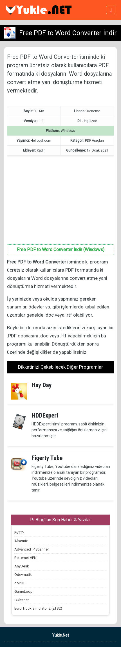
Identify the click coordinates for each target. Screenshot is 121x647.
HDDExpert (45, 415)
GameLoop (23, 591)
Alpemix (21, 541)
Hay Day (41, 385)
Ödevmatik (23, 574)
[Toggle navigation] (110, 10)
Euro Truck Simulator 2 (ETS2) (38, 608)
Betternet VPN (25, 558)
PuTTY (19, 532)
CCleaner (21, 600)
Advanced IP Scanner (31, 549)
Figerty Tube (47, 457)
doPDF (19, 583)
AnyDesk (21, 566)
